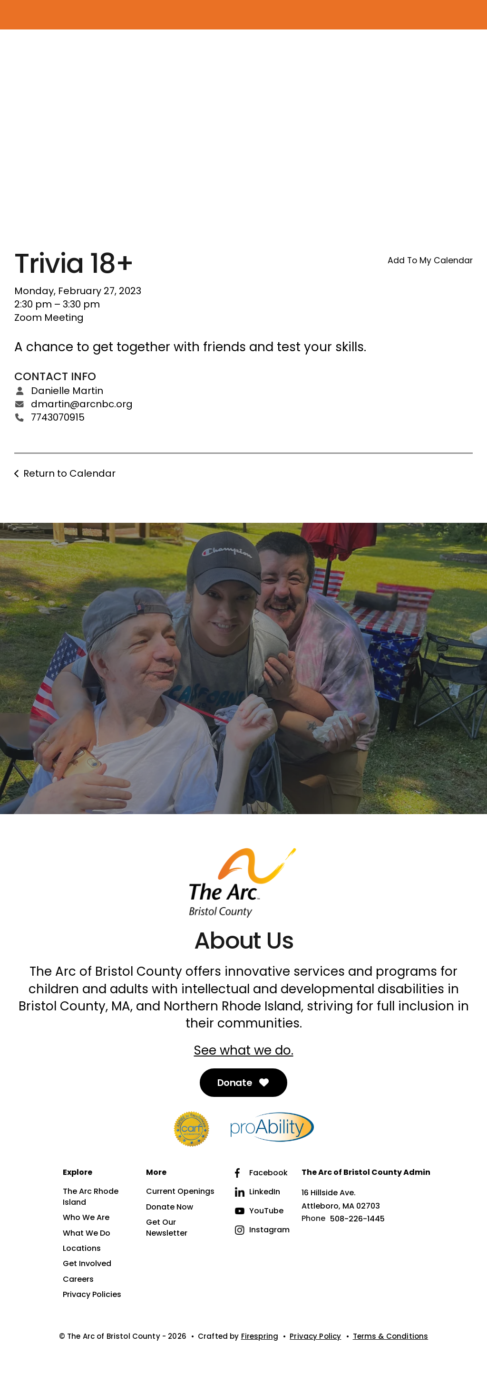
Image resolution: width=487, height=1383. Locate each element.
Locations (82, 1248)
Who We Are (86, 1217)
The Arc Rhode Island (90, 1196)
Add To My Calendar (430, 260)
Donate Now (169, 1207)
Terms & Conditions (391, 1336)
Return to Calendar (69, 473)
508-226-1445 (357, 1218)
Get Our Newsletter (166, 1227)
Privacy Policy (315, 1336)
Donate (243, 1082)
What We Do (86, 1233)
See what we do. (243, 1050)
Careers (78, 1279)
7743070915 (58, 417)
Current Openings (180, 1191)
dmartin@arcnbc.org (82, 404)
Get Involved (87, 1263)
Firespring (260, 1336)
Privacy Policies (92, 1294)
